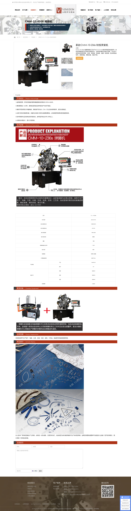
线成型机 (53, 505)
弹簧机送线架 (31, 494)
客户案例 (90, 10)
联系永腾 (113, 10)
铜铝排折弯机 (31, 487)
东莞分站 (107, 2)
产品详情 (17, 95)
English (100, 2)
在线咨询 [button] (79, 58)
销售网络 (56, 487)
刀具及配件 (31, 497)
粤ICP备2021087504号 (79, 508)
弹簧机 (33, 37)
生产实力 (18, 492)
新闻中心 (50, 10)
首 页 (18, 37)
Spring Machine (36, 505)
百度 (59, 505)
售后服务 (56, 490)
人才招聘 (106, 10)
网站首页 (17, 10)
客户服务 (98, 10)
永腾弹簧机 (26, 505)
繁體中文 (92, 2)
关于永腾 (25, 10)
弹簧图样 (41, 10)
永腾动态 (44, 487)
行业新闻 (44, 492)
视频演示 (83, 10)
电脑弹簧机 (46, 505)
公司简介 (18, 487)
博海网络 (96, 508)
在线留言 (115, 2)
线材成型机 (31, 492)
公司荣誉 (18, 490)
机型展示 (34, 10)
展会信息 (44, 490)
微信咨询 (105, 484)
